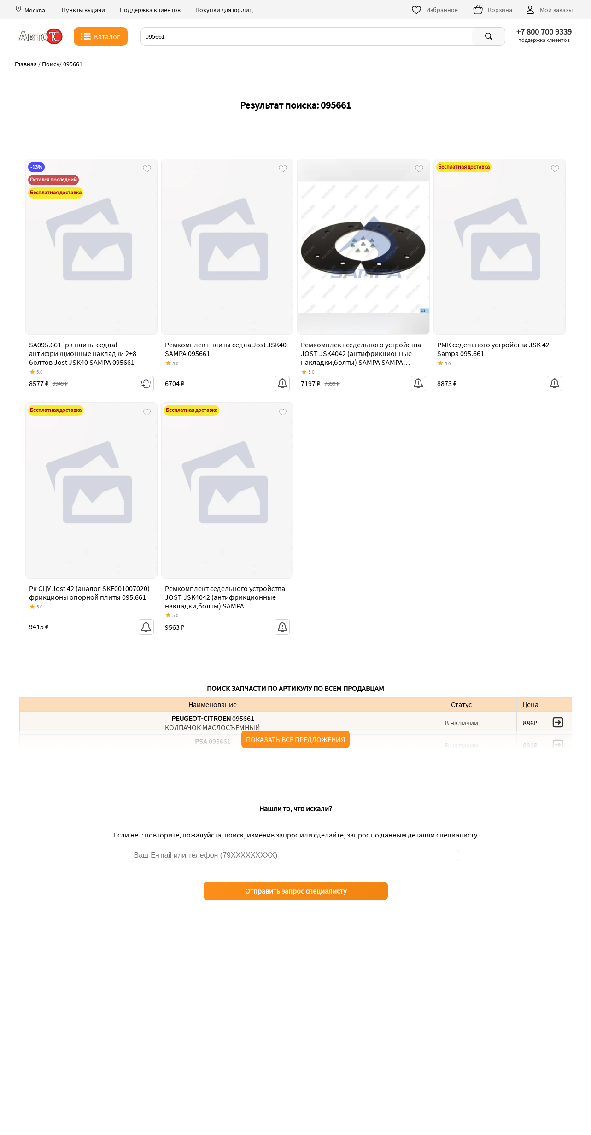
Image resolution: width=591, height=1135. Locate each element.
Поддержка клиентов (150, 10)
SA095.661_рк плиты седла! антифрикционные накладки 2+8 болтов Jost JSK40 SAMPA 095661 (82, 353)
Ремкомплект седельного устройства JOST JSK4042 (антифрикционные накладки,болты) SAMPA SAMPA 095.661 (361, 358)
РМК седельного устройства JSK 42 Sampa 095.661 (493, 349)
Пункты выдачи (83, 10)
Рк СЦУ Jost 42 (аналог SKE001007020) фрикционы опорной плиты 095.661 (89, 593)
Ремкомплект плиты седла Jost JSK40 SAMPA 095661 (226, 349)
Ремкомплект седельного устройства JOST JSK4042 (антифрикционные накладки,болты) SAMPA (225, 597)
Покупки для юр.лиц (224, 10)
